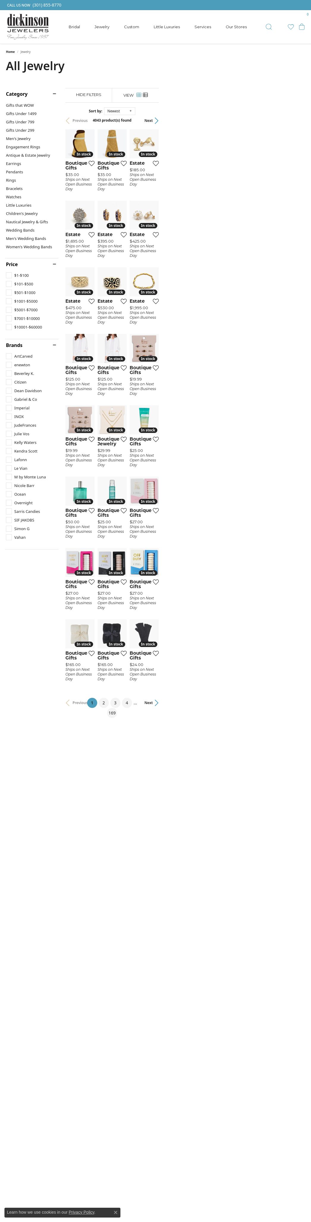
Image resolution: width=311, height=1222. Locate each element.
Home (10, 52)
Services (202, 26)
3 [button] (182, 988)
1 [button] (161, 987)
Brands (14, 345)
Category (17, 94)
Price (12, 264)
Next (295, 120)
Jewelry (102, 26)
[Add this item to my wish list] (138, 212)
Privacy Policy (81, 1212)
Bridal (74, 26)
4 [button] (193, 988)
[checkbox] (17, 275)
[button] (269, 26)
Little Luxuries (167, 26)
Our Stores (236, 26)
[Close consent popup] (115, 1212)
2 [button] (170, 988)
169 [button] (210, 988)
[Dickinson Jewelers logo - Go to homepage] (28, 27)
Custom (131, 26)
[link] (33, 5)
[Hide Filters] (125, 95)
